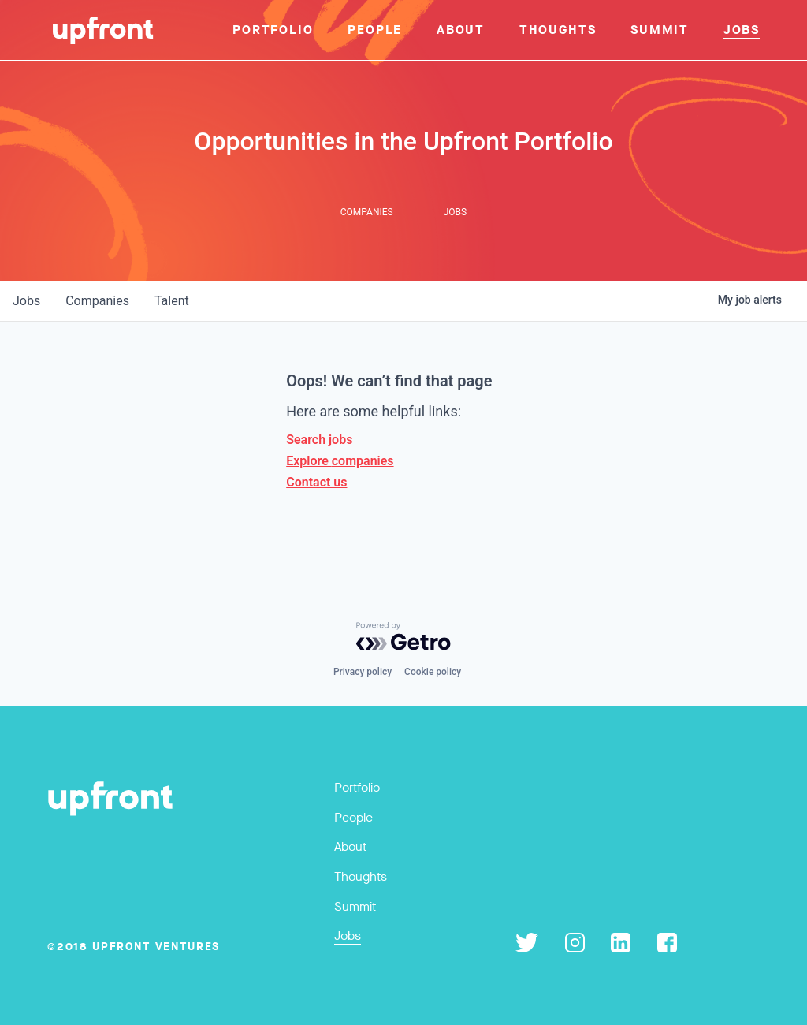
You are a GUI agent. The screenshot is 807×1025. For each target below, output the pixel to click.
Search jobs (319, 439)
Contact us (316, 482)
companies (97, 300)
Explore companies (339, 460)
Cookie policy (432, 671)
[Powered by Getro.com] (403, 636)
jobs (26, 300)
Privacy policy (362, 671)
